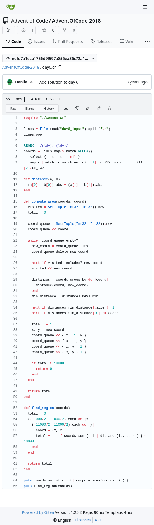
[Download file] (65, 108)
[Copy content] (76, 108)
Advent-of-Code (29, 20)
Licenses (83, 519)
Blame (30, 108)
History (49, 108)
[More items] (147, 41)
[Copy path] (59, 67)
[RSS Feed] (8, 30)
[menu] (62, 520)
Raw (13, 108)
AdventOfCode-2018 (76, 20)
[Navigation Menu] (145, 6)
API (98, 519)
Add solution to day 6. (59, 82)
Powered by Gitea (38, 512)
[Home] (10, 7)
